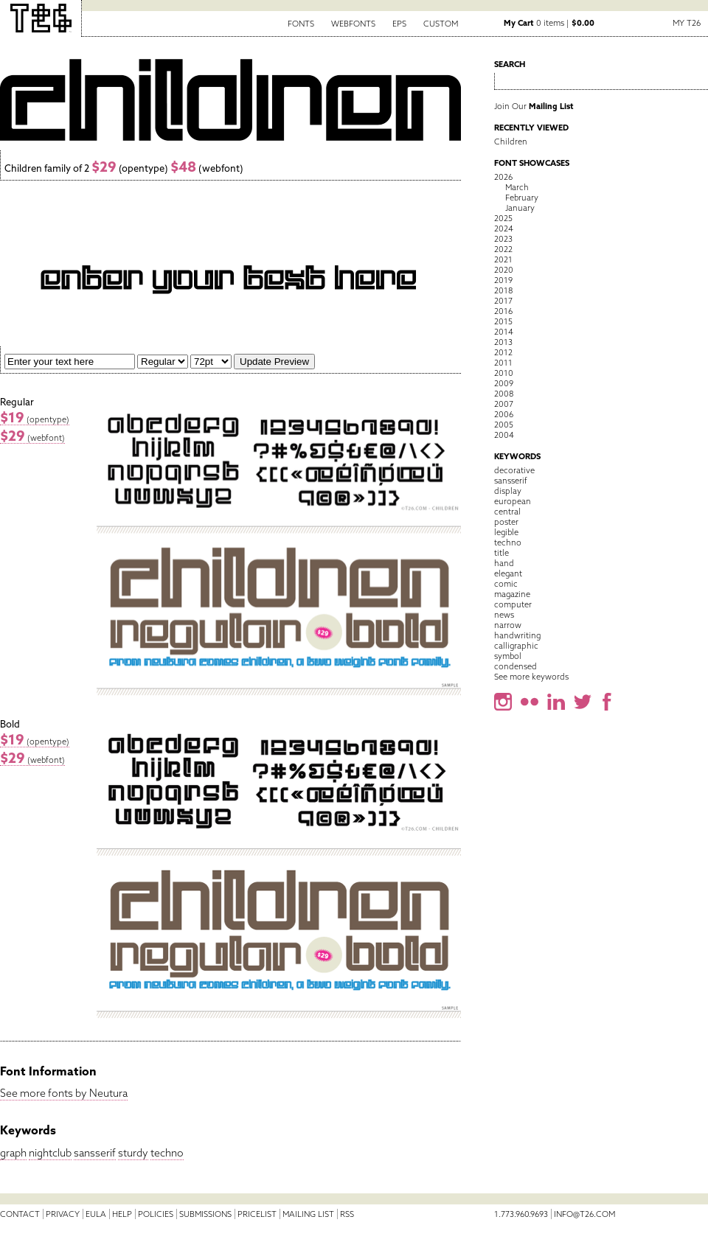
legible (506, 532)
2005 (503, 424)
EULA (96, 1214)
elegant (508, 573)
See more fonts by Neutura (64, 1093)
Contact (20, 1214)
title (501, 553)
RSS (347, 1214)
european (512, 501)
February (521, 197)
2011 (503, 362)
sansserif (95, 1152)
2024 (503, 228)
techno (167, 1152)
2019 (503, 280)
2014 (503, 332)
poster (506, 522)
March (517, 187)
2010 (503, 373)
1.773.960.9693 (521, 1214)
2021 (503, 259)
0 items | (549, 23)
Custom (440, 23)
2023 (503, 239)
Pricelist (257, 1214)
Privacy (63, 1214)
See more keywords (531, 676)
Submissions (205, 1214)
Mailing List (308, 1214)
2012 (503, 352)
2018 (503, 290)
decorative (514, 470)
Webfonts (353, 23)
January (520, 208)
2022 (503, 249)
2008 (503, 393)
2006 (503, 414)
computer (513, 604)
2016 (503, 311)
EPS (399, 23)
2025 (503, 218)
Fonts (301, 23)
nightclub (50, 1152)
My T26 (687, 23)
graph (13, 1152)
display (507, 491)
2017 (503, 301)
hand (504, 563)
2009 (503, 383)
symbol (507, 656)
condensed (515, 666)
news (504, 615)
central (507, 511)
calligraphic (516, 646)
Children (510, 141)
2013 (503, 342)
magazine (512, 594)
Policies (155, 1214)
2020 (503, 270)
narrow (507, 625)
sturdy (133, 1152)
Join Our (534, 106)
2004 (504, 435)
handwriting (517, 635)
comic (506, 584)
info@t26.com (584, 1214)
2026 (503, 177)
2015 (503, 321)
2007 (503, 404)
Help (122, 1214)
